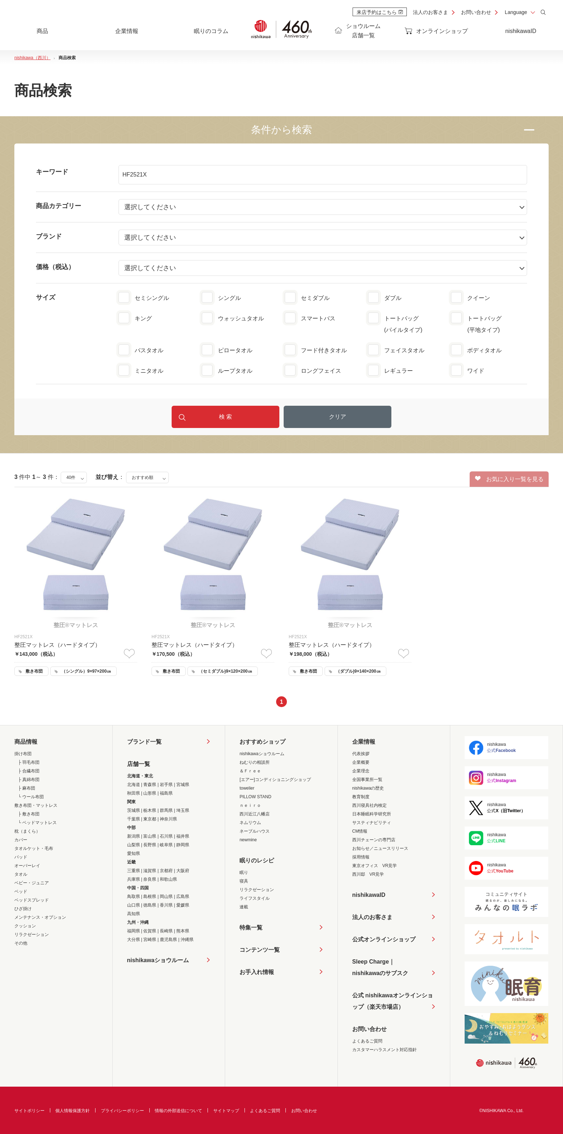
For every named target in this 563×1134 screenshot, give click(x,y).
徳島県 (149, 905)
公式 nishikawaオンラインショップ (392, 1002)
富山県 (149, 836)
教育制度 (360, 796)
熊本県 (182, 930)
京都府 (166, 870)
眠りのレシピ (256, 860)
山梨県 (133, 844)
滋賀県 (149, 870)
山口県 (133, 905)
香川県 (166, 905)
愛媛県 (182, 905)
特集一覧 (250, 927)
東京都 (149, 819)
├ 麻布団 (26, 788)
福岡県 (133, 930)
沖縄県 (187, 939)
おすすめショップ (262, 742)
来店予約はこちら (380, 12)
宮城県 (182, 784)
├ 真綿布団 (28, 779)
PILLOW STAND (255, 796)
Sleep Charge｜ (380, 969)
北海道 (133, 784)
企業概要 (360, 762)
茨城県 (133, 810)
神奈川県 (168, 819)
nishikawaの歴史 (368, 788)
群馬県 (166, 810)
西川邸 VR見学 (368, 874)
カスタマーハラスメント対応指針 (384, 1049)
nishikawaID (520, 31)
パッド (20, 857)
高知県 (133, 913)
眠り (243, 872)
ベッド (20, 891)
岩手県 (166, 784)
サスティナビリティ (371, 822)
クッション (25, 925)
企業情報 (363, 742)
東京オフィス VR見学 (374, 865)
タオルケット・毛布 (33, 848)
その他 (20, 943)
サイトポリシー (29, 1110)
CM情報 (360, 831)
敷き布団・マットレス (35, 805)
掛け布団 (23, 753)
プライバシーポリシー (122, 1110)
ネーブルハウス (254, 831)
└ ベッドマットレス (37, 822)
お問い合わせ (476, 12)
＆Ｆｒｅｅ (250, 770)
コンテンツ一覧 (259, 950)
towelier (246, 788)
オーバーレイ (27, 865)
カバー (20, 839)
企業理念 (360, 770)
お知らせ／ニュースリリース (380, 848)
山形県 (149, 793)
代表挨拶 (360, 753)
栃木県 (149, 810)
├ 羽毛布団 (28, 762)
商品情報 (25, 742)
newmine (248, 839)
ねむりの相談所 (254, 762)
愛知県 (133, 853)
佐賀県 (149, 930)
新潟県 (133, 836)
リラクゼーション (31, 934)
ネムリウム (250, 822)
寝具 (243, 881)
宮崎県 (149, 939)
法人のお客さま (430, 12)
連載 (243, 906)
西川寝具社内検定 (369, 805)
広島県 (182, 896)
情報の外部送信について (178, 1110)
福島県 (166, 793)
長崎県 (166, 930)
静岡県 (182, 844)
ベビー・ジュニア (31, 882)
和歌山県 (168, 879)
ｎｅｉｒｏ (250, 805)
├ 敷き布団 (28, 814)
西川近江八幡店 (254, 814)
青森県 (149, 784)
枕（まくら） (27, 831)
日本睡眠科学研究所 (371, 814)
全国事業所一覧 (367, 779)
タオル (20, 874)
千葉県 (133, 819)
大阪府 (182, 870)
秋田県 (133, 793)
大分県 (133, 939)
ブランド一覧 (144, 742)
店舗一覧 (138, 764)
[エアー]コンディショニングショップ (275, 779)
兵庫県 (133, 879)
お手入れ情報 (256, 972)
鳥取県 (133, 896)
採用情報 (360, 857)
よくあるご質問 (367, 1041)
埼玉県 (182, 810)
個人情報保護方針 (72, 1110)
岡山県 (166, 896)
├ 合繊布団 (28, 770)
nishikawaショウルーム (158, 960)
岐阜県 (166, 844)
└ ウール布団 (31, 796)
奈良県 (149, 879)
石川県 (166, 836)
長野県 (149, 844)
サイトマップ (226, 1110)
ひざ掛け (23, 908)
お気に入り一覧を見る (509, 479)
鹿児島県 (168, 939)
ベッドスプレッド (31, 900)
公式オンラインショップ (383, 939)
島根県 (149, 896)
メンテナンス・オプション (40, 917)
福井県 (182, 836)
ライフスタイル (254, 898)
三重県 (133, 870)
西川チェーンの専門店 (373, 839)
